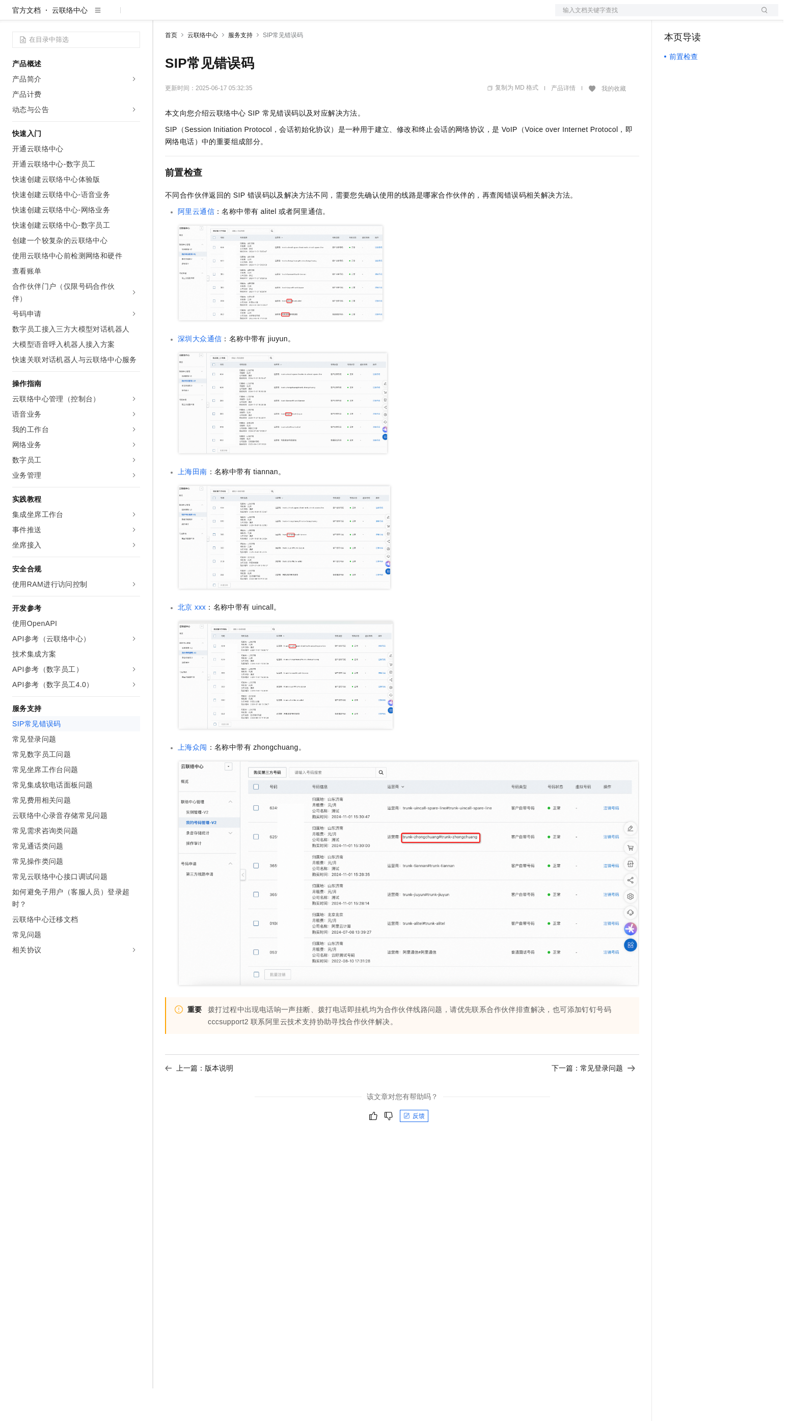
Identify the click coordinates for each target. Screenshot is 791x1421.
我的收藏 (614, 121)
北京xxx (192, 640)
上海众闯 (192, 780)
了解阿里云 (335, 16)
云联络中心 (70, 43)
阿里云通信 (196, 244)
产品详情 (563, 120)
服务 (300, 16)
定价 (220, 16)
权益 (195, 16)
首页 (171, 67)
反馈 (414, 1148)
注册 (724, 16)
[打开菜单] (16, 16)
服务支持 (240, 67)
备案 (675, 16)
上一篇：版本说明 (199, 1101)
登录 (761, 16)
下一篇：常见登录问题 (593, 1101)
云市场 (248, 16)
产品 (132, 16)
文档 (654, 16)
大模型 (104, 16)
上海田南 (192, 504)
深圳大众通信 (200, 371)
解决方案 (164, 16)
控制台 (700, 16)
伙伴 (276, 16)
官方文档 (26, 43)
